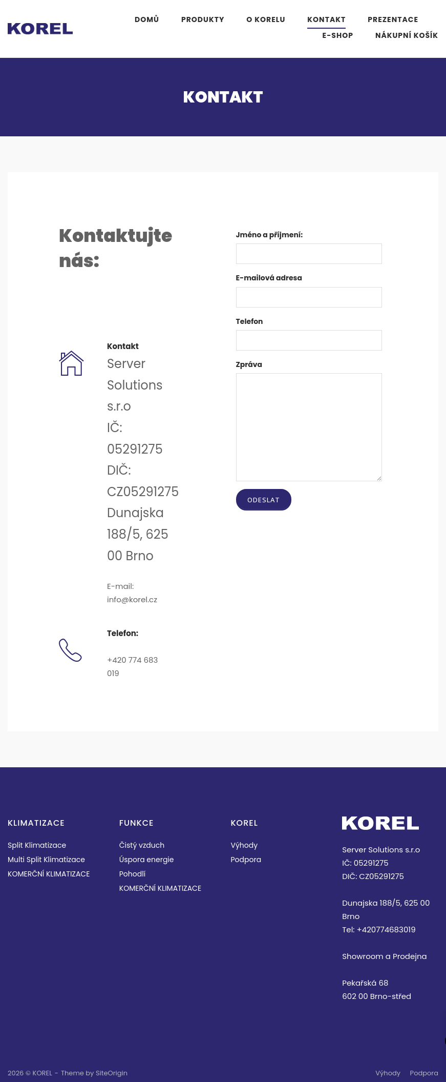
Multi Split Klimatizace (46, 859)
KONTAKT (326, 19)
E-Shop (338, 35)
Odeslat (263, 499)
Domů (147, 19)
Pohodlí (132, 874)
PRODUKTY (202, 19)
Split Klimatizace (37, 845)
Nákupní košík (406, 35)
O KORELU (265, 19)
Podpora (246, 859)
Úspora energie (146, 859)
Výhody (244, 845)
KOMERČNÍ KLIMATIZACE (49, 874)
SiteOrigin (112, 1073)
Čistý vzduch (141, 845)
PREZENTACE (393, 19)
